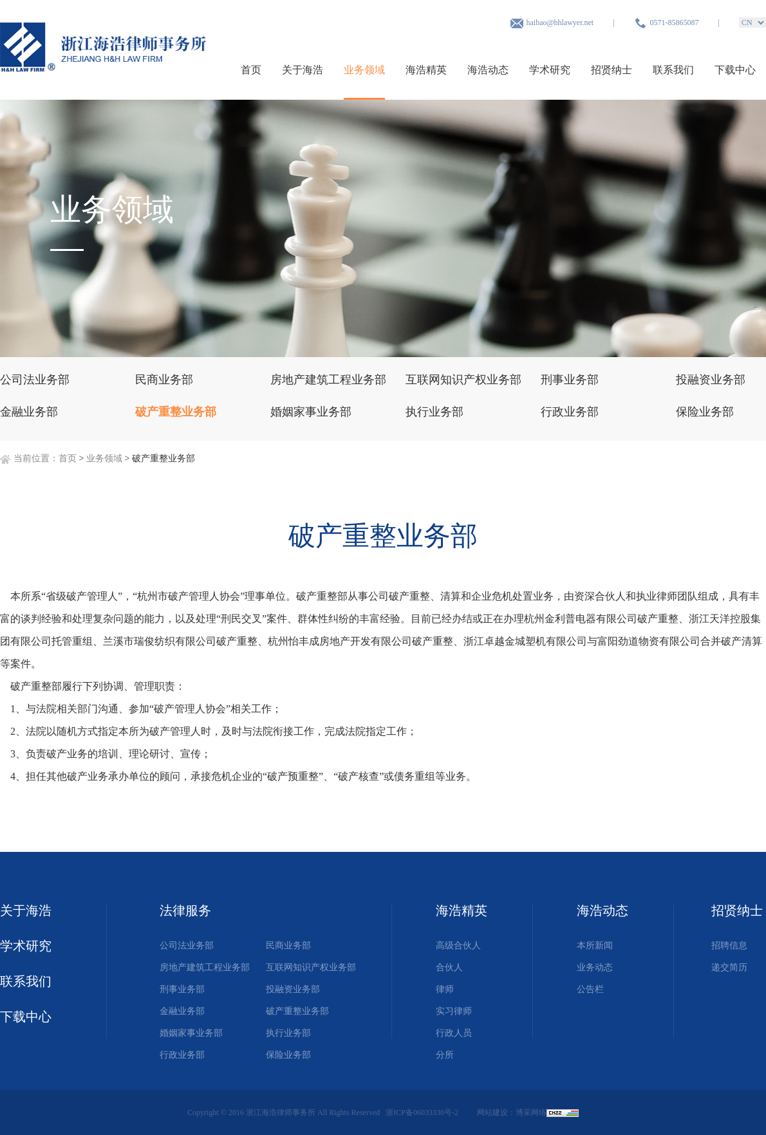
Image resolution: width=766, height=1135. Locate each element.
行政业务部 (182, 1055)
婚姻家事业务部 (191, 1033)
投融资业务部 (293, 989)
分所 (445, 1055)
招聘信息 (729, 945)
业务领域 (364, 69)
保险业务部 (288, 1055)
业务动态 (595, 967)
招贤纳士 (611, 69)
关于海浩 (302, 69)
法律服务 (185, 910)
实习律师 (454, 1011)
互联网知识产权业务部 (311, 967)
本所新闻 (595, 945)
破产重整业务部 (297, 1011)
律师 (445, 989)
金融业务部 (182, 1011)
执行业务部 (288, 1033)
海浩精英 (426, 69)
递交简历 (729, 967)
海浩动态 (488, 69)
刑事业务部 (182, 989)
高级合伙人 (458, 945)
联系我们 (673, 69)
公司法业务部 (187, 945)
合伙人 (449, 967)
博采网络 (531, 1112)
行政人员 (454, 1033)
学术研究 (549, 69)
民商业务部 (288, 945)
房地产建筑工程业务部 (205, 967)
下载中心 (735, 69)
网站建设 (492, 1112)
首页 (251, 69)
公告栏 (590, 989)
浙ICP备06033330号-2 (423, 1112)
